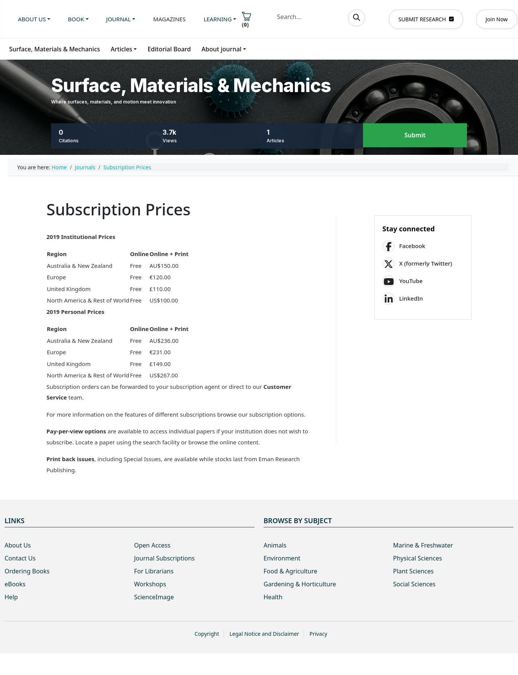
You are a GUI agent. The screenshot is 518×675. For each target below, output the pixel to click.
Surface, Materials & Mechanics (54, 49)
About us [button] (32, 19)
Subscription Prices (127, 167)
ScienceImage (154, 597)
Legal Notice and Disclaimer (264, 633)
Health (273, 597)
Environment (282, 558)
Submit (414, 135)
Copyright (207, 633)
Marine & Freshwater (423, 545)
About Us (18, 545)
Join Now (497, 19)
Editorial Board (169, 49)
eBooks (15, 584)
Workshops (150, 584)
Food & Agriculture (290, 571)
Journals (85, 167)
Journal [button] (118, 19)
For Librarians (154, 571)
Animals (275, 545)
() (246, 20)
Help (11, 597)
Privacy (318, 633)
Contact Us (20, 558)
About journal (221, 49)
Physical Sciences (417, 558)
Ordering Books (27, 571)
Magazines (169, 19)
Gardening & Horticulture (300, 584)
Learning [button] (217, 19)
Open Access (152, 545)
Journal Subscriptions (164, 558)
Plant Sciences (413, 571)
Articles (122, 49)
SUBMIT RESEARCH (426, 19)
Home (59, 167)
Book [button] (76, 19)
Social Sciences (414, 584)
